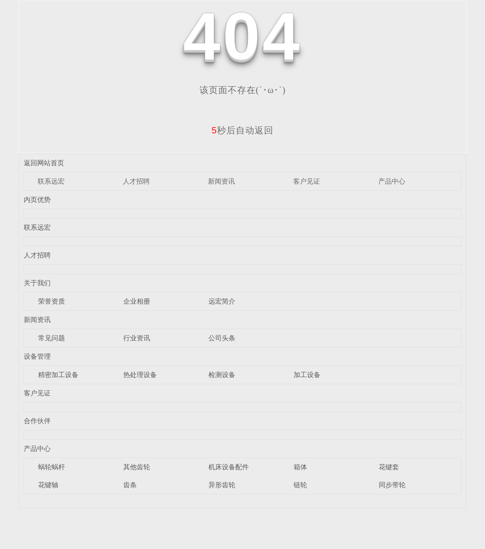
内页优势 (37, 199)
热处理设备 (140, 374)
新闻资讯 (221, 181)
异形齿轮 (221, 485)
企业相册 (136, 301)
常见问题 (51, 338)
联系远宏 (51, 181)
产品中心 (391, 181)
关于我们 (37, 283)
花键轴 (48, 485)
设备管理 (37, 356)
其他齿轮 (136, 467)
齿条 (130, 485)
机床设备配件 (228, 467)
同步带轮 (392, 485)
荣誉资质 (51, 301)
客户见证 (306, 181)
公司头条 (221, 338)
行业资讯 (136, 338)
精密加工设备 (58, 374)
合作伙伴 (37, 421)
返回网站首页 (44, 163)
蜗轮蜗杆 (51, 467)
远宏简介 (221, 301)
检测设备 (221, 374)
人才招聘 (136, 181)
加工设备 (307, 374)
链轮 (300, 485)
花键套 (389, 467)
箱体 (300, 467)
